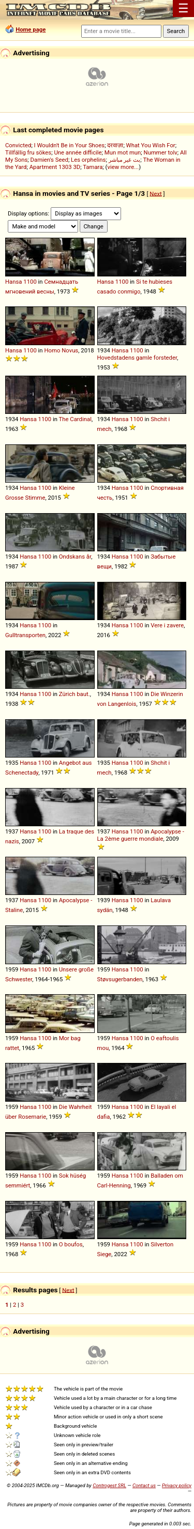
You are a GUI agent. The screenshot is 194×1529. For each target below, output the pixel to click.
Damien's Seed (49, 159)
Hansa (13, 281)
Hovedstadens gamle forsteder (137, 357)
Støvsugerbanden (120, 979)
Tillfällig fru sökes (28, 152)
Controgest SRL (109, 1485)
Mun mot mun (123, 152)
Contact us (144, 1485)
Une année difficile (77, 152)
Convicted (18, 145)
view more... (123, 167)
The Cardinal (75, 419)
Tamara (92, 167)
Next (155, 193)
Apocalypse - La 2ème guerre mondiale (140, 835)
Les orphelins (88, 159)
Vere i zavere (167, 625)
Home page (31, 29)
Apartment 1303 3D (55, 167)
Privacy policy (176, 1485)
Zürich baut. (74, 694)
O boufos (71, 1244)
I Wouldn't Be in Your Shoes (69, 145)
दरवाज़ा (115, 145)
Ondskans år (75, 556)
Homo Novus (61, 350)
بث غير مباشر (125, 159)
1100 (29, 281)
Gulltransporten (25, 635)
